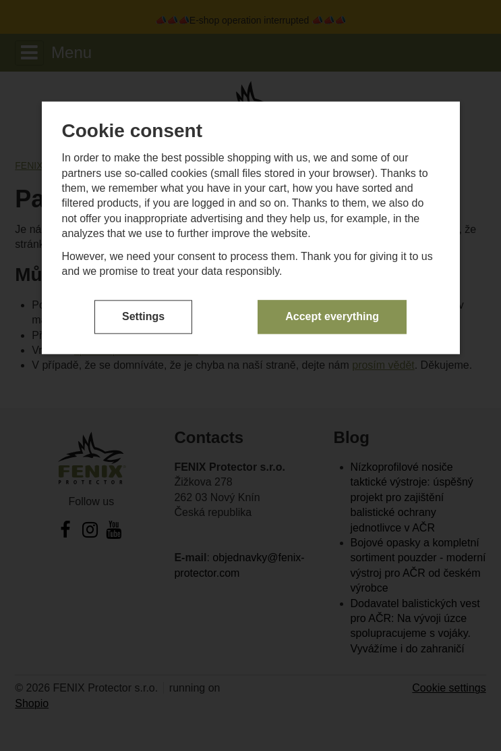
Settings (143, 316)
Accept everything (332, 316)
